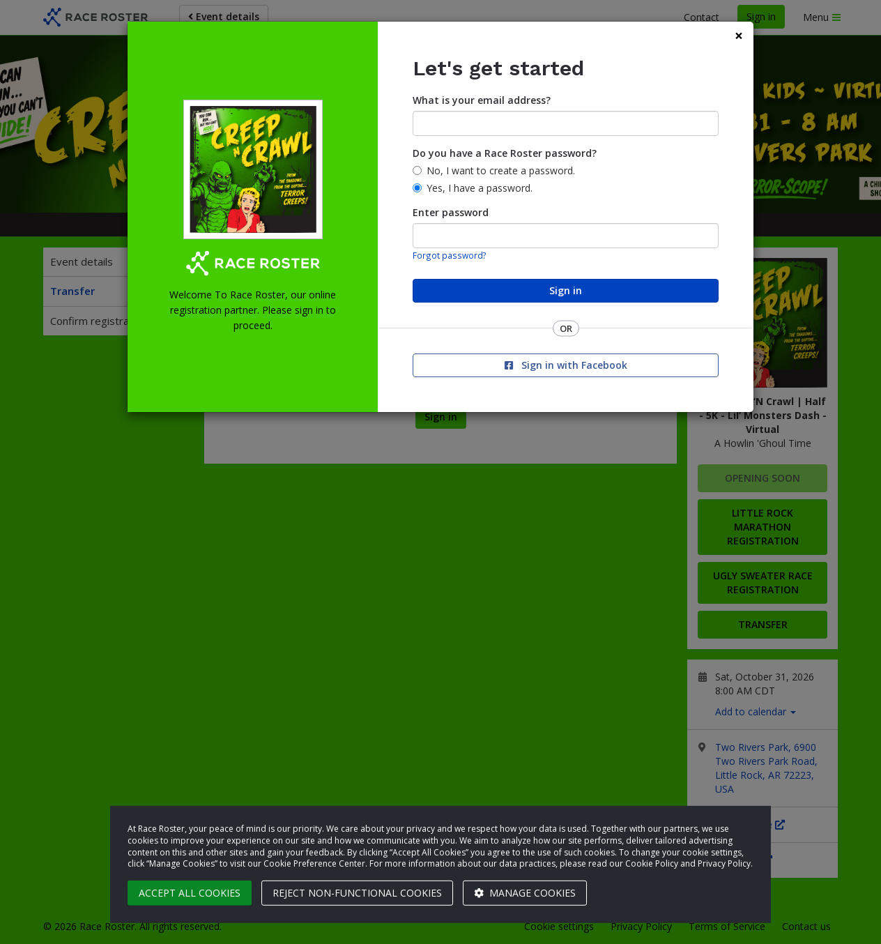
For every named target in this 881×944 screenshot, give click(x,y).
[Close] (739, 36)
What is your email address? (482, 100)
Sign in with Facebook (566, 365)
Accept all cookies (189, 892)
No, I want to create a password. (501, 170)
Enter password (451, 212)
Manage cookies (525, 892)
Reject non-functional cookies (357, 892)
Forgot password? (450, 255)
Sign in (565, 290)
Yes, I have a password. (480, 188)
